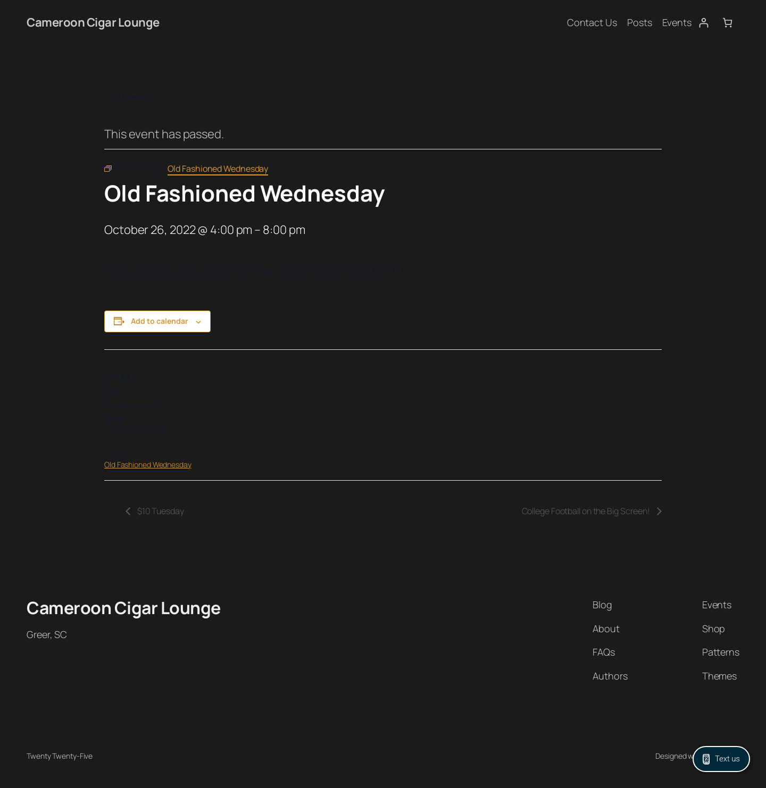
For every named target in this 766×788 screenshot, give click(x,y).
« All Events (127, 97)
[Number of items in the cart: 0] (727, 23)
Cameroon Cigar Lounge (93, 22)
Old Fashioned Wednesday (148, 464)
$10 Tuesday (160, 511)
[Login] (703, 23)
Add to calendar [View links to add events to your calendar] (159, 321)
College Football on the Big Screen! (587, 511)
